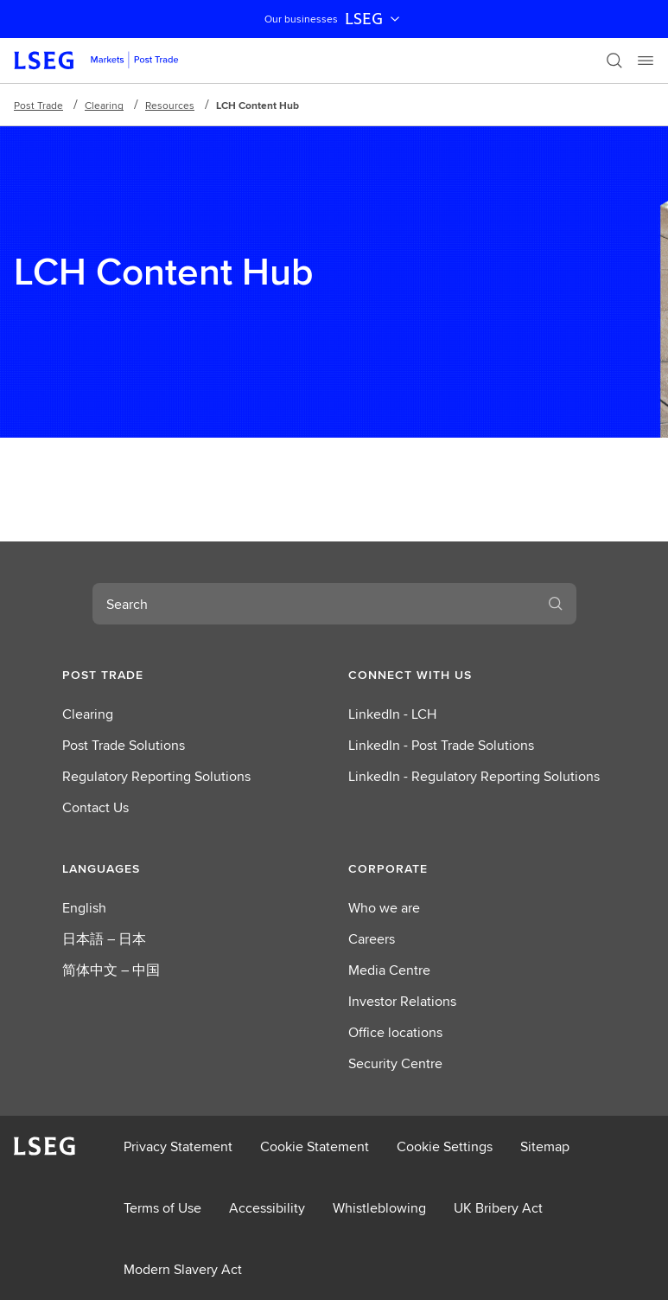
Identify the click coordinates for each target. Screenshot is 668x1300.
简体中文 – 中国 (111, 970)
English (84, 908)
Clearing (104, 105)
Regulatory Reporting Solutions (156, 776)
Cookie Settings (445, 1146)
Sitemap (544, 1146)
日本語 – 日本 (104, 939)
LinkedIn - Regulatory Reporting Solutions (474, 776)
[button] (191, 674)
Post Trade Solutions (123, 745)
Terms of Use (162, 1208)
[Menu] (645, 60)
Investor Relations (402, 1001)
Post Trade (38, 105)
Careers (371, 939)
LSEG (374, 19)
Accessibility (267, 1208)
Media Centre (389, 970)
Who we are (384, 908)
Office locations (395, 1032)
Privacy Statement (178, 1146)
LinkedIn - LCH (392, 714)
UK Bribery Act (498, 1208)
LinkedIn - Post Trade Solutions (441, 745)
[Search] (614, 60)
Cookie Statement (314, 1146)
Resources (169, 105)
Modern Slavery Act (183, 1269)
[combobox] (313, 603)
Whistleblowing (379, 1208)
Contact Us (95, 807)
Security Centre (395, 1063)
